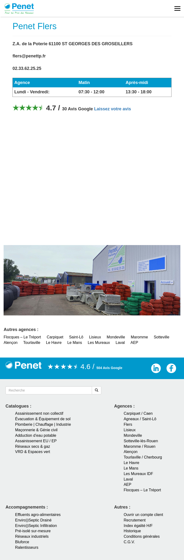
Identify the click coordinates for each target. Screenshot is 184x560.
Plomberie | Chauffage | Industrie (43, 424)
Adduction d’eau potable (35, 435)
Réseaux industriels (32, 536)
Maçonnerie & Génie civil (36, 430)
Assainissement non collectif (39, 413)
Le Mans (74, 343)
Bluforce (22, 542)
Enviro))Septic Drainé (33, 520)
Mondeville (116, 337)
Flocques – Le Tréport (22, 337)
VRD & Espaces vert (32, 452)
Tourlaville (31, 343)
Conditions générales (142, 536)
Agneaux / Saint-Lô (140, 419)
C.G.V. (129, 542)
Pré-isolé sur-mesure (33, 531)
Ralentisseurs (26, 547)
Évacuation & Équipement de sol (42, 419)
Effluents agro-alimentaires (38, 515)
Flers (128, 424)
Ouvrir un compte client (143, 515)
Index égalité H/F (138, 526)
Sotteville (161, 337)
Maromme (139, 337)
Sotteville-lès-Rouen (141, 441)
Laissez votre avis (112, 108)
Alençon (10, 343)
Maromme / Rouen (139, 446)
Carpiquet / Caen (138, 413)
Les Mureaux (99, 343)
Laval (120, 343)
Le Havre (54, 343)
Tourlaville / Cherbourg (143, 457)
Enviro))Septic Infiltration (36, 526)
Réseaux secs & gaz (32, 446)
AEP (134, 343)
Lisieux (95, 337)
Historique (132, 531)
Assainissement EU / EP (36, 441)
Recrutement (135, 520)
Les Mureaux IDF (138, 474)
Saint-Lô (76, 337)
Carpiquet (55, 337)
